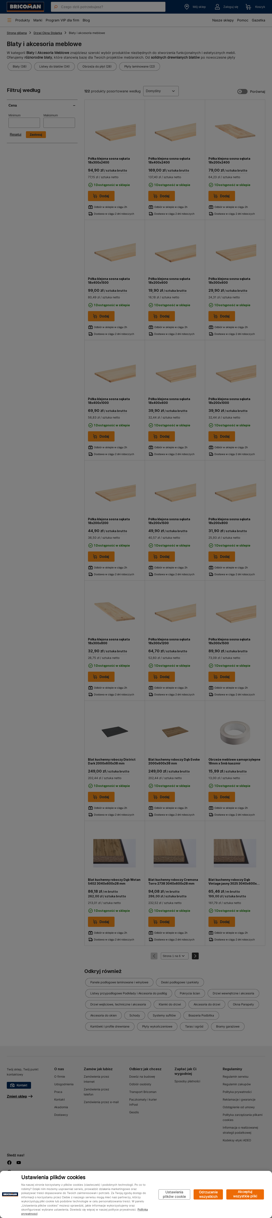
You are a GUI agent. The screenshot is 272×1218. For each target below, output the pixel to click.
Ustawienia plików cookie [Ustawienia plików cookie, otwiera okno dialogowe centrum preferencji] (174, 1194)
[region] (136, 1194)
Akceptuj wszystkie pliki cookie (245, 1195)
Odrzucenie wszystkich (208, 1194)
